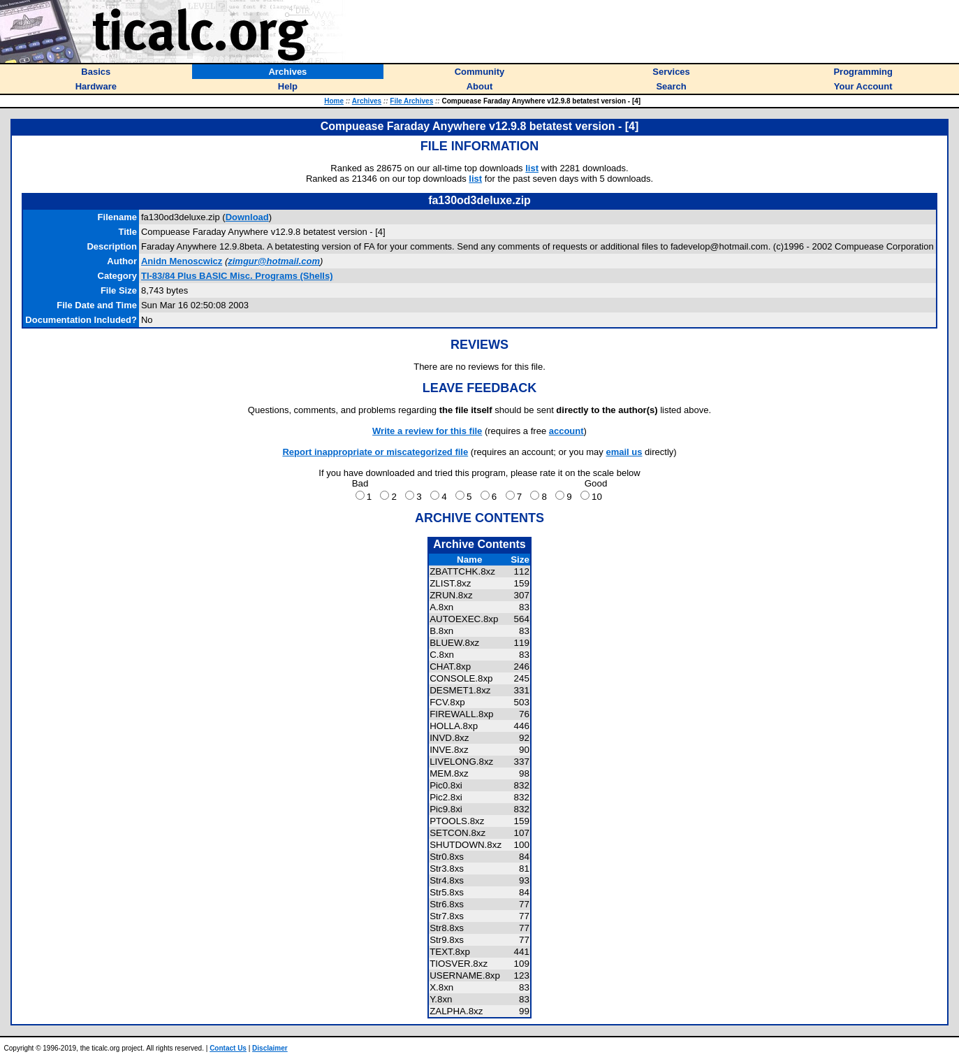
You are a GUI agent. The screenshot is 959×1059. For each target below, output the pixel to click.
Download (247, 217)
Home (334, 101)
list (532, 168)
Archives (366, 101)
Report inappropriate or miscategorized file (375, 452)
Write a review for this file (427, 431)
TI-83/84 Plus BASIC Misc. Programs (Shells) (237, 276)
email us (624, 452)
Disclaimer (270, 1048)
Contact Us (228, 1048)
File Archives (411, 101)
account (566, 431)
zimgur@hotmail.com (274, 261)
